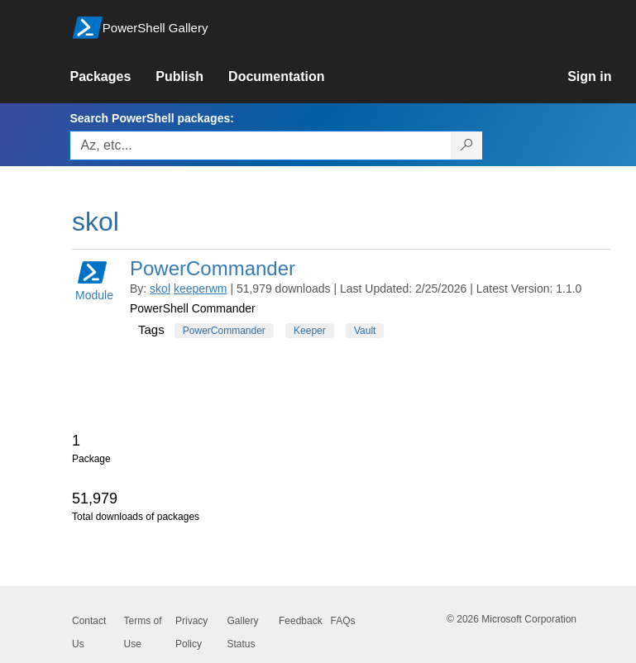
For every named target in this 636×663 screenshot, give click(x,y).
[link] (112, 77)
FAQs (343, 621)
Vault (364, 330)
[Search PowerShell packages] (467, 145)
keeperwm (200, 288)
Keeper (310, 330)
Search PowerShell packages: (151, 118)
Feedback (301, 621)
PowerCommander (212, 268)
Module (94, 280)
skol (160, 288)
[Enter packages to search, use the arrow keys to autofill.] (260, 145)
